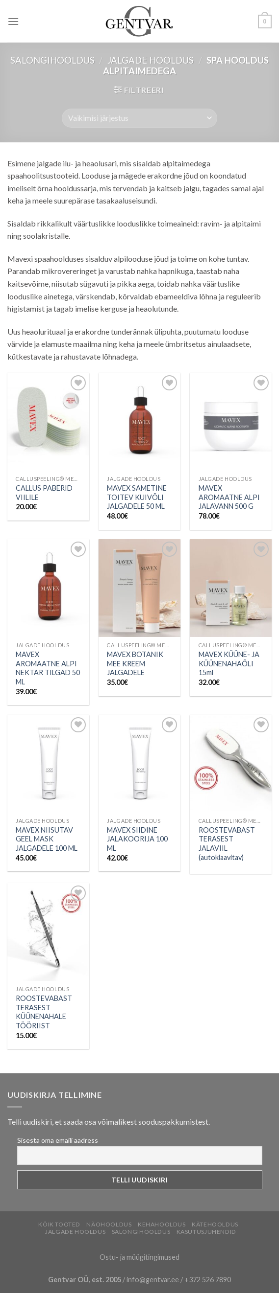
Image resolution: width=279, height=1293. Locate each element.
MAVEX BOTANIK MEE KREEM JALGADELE (135, 663)
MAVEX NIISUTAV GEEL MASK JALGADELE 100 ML (46, 839)
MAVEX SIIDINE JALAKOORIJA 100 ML (137, 839)
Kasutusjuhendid (206, 1231)
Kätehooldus (215, 1224)
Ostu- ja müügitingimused (139, 1257)
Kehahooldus (162, 1224)
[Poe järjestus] (139, 118)
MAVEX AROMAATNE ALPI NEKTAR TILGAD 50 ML (48, 668)
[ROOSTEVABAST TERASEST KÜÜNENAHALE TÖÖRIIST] (48, 932)
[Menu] (13, 21)
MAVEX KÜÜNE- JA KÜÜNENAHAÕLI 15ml (229, 663)
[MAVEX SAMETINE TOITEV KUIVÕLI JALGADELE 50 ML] (139, 422)
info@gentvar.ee (153, 1279)
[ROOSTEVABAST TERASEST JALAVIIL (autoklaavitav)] (231, 764)
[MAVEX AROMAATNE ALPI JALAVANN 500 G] (231, 422)
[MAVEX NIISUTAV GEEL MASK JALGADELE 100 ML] (48, 764)
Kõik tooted (59, 1224)
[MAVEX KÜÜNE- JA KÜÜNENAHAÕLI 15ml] (231, 588)
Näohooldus (108, 1224)
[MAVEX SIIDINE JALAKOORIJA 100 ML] (139, 764)
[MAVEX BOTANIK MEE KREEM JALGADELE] (139, 588)
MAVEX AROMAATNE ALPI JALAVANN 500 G (229, 497)
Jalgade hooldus (150, 60)
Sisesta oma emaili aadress (57, 1140)
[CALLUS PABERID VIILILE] (48, 422)
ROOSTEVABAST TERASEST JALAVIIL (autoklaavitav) (227, 844)
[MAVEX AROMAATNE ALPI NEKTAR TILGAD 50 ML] (48, 588)
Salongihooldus (52, 60)
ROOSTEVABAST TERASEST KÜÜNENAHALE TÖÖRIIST (44, 1012)
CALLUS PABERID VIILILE (44, 492)
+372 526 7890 (207, 1279)
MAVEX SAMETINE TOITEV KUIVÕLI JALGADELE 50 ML (137, 497)
